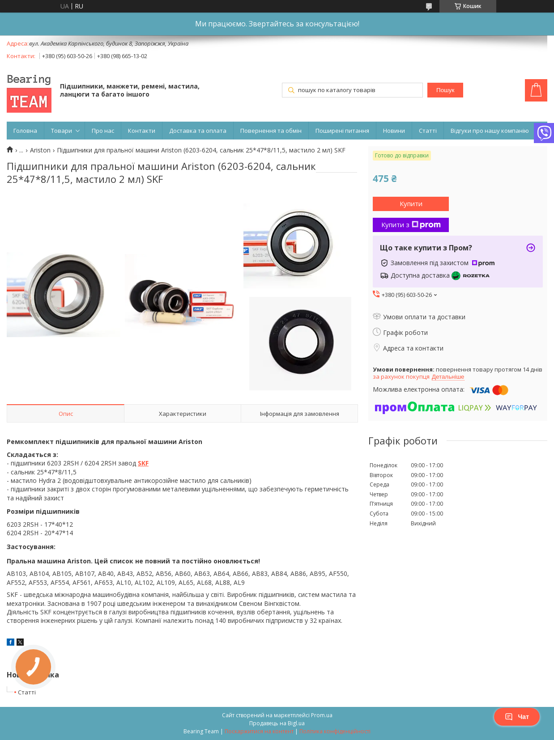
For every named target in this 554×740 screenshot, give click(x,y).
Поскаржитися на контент (259, 731)
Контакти (141, 131)
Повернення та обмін (271, 131)
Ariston (40, 150)
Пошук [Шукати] (445, 90)
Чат (517, 717)
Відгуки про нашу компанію (490, 131)
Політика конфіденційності (335, 731)
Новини (394, 131)
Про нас (103, 131)
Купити (411, 203)
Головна (25, 131)
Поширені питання (342, 131)
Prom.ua (321, 715)
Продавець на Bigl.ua (277, 723)
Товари (61, 131)
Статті (428, 131)
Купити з (411, 224)
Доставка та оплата (197, 131)
